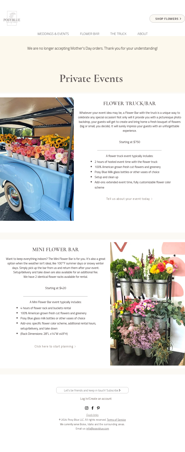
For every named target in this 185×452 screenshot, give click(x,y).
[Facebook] (92, 408)
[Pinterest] (98, 408)
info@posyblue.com (97, 428)
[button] (92, 390)
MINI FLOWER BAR (55, 249)
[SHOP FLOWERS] (167, 19)
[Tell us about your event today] (129, 199)
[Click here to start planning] (55, 346)
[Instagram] (86, 408)
